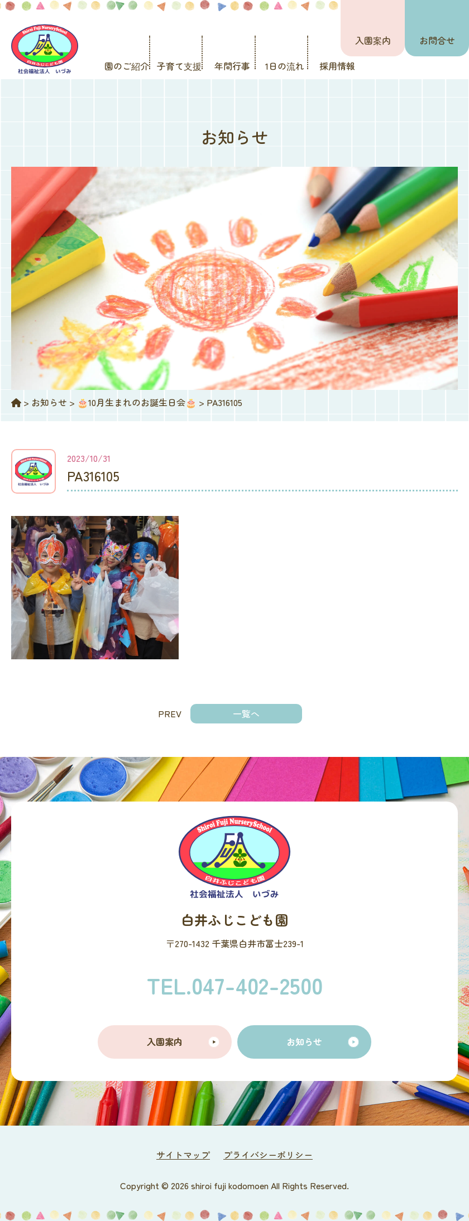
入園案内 (373, 40)
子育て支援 (179, 66)
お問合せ (437, 40)
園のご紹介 (126, 66)
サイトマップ (183, 1154)
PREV (169, 713)
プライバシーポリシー (268, 1154)
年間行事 (232, 66)
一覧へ (246, 713)
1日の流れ (284, 66)
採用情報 (337, 66)
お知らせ (304, 1041)
